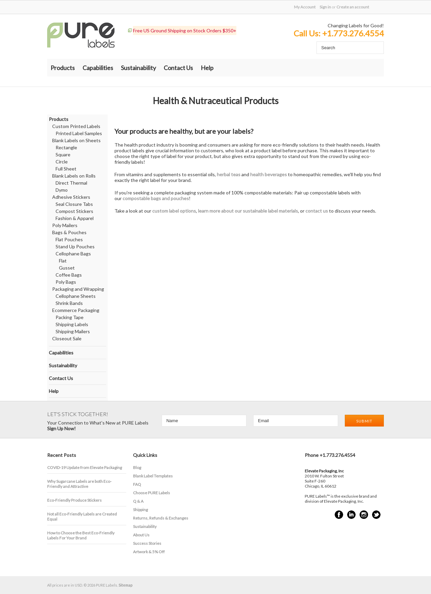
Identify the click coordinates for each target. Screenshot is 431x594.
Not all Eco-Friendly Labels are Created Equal (82, 516)
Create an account (352, 6)
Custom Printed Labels (76, 126)
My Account (305, 6)
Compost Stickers (74, 211)
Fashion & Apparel (75, 218)
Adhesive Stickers (71, 197)
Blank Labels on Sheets (76, 140)
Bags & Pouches (69, 232)
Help (207, 67)
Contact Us (178, 67)
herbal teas (228, 174)
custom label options (174, 211)
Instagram (364, 514)
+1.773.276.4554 (353, 33)
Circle (62, 161)
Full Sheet (66, 168)
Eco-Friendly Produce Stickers (74, 500)
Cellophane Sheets (76, 296)
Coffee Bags (69, 275)
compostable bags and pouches (156, 198)
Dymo (62, 190)
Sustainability (138, 67)
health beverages (268, 174)
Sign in (325, 6)
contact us (316, 211)
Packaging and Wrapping (78, 289)
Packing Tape (70, 317)
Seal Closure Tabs (74, 204)
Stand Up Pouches (75, 246)
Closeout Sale (66, 338)
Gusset (67, 268)
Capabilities (97, 67)
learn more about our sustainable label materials (248, 211)
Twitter (376, 514)
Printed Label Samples (79, 133)
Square (63, 154)
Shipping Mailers (73, 331)
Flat (63, 260)
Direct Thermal (71, 183)
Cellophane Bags (73, 253)
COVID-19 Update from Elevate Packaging (84, 467)
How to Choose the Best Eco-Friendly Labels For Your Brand (80, 535)
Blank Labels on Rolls (74, 176)
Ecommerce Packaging (75, 310)
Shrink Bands (69, 303)
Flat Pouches (69, 239)
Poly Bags (66, 282)
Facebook (339, 514)
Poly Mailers (64, 225)
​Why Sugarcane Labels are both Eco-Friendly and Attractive (79, 484)
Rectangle (66, 147)
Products (63, 67)
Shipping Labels (72, 324)
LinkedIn (351, 514)
